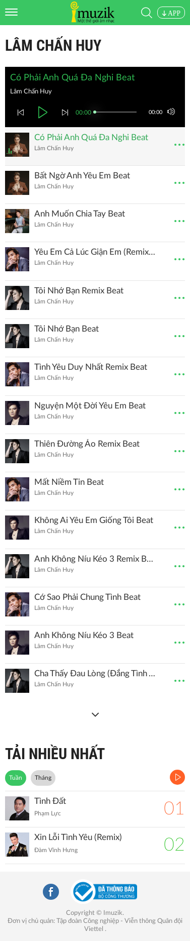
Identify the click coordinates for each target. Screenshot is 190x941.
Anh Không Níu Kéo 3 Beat (84, 635)
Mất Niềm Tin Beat (69, 482)
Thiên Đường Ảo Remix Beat (87, 444)
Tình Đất (50, 801)
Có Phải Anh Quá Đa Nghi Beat (91, 137)
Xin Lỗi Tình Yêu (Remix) (78, 837)
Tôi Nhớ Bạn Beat (66, 329)
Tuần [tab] (15, 778)
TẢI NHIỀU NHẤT (55, 754)
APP (171, 13)
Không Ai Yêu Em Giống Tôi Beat (93, 520)
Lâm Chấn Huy (53, 45)
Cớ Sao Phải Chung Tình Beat (87, 597)
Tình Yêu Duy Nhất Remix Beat (90, 367)
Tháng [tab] (43, 778)
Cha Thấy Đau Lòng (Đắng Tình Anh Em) (95, 673)
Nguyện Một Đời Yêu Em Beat (90, 405)
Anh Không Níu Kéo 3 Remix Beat (95, 559)
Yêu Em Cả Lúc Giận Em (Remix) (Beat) (95, 252)
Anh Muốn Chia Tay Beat (79, 214)
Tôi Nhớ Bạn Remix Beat (78, 290)
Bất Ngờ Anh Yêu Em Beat (82, 175)
